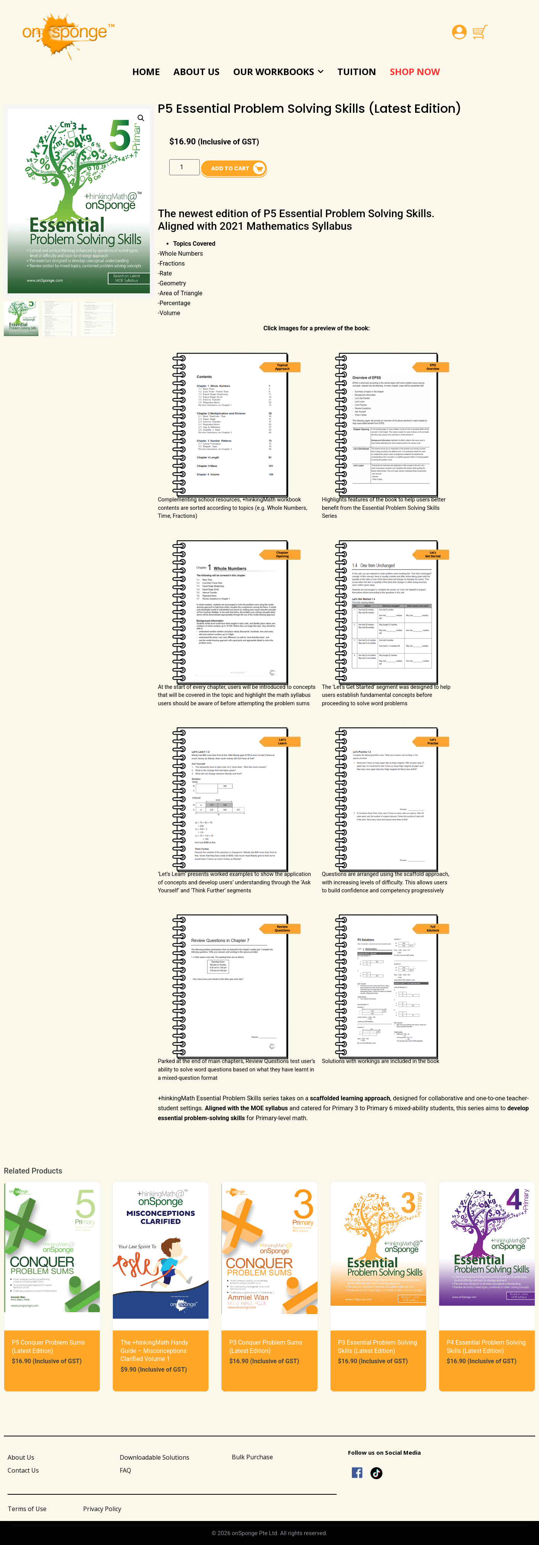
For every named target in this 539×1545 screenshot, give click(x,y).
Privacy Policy (102, 1509)
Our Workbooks (278, 72)
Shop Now (415, 71)
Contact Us (23, 1470)
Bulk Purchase (252, 1457)
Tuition (356, 71)
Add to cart (230, 168)
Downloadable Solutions (154, 1457)
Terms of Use (27, 1509)
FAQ (125, 1470)
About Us (196, 71)
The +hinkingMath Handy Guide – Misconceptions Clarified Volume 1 (154, 1350)
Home (146, 71)
